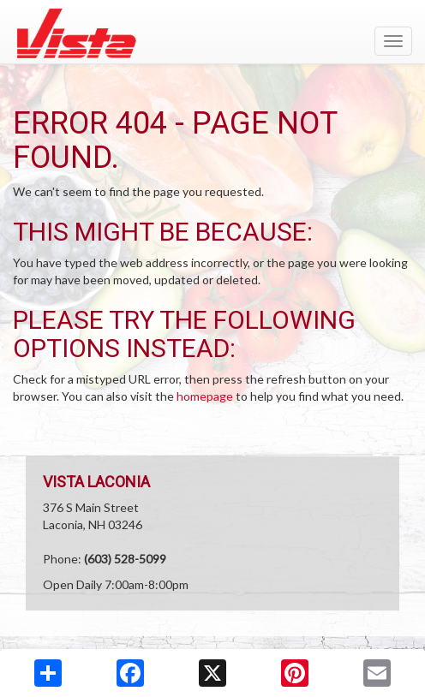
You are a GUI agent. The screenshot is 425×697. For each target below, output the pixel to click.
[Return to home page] (212, 33)
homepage (205, 396)
